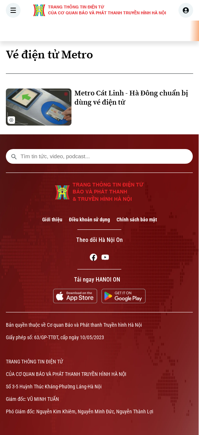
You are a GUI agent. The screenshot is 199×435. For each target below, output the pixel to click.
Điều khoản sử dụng (89, 219)
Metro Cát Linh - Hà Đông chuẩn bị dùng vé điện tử (131, 97)
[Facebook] (93, 258)
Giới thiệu (52, 219)
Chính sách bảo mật (137, 219)
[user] (185, 10)
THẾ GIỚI (133, 30)
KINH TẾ (164, 30)
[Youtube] (105, 258)
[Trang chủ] (52, 31)
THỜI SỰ (76, 30)
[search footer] (14, 156)
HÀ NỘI (104, 30)
